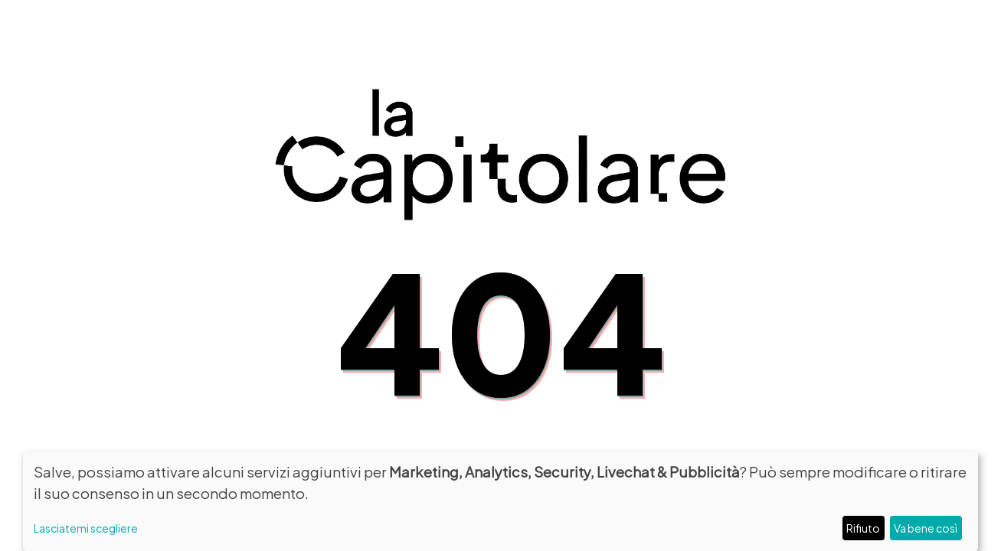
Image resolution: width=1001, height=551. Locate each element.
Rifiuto (863, 527)
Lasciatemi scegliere (86, 528)
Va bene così (925, 527)
